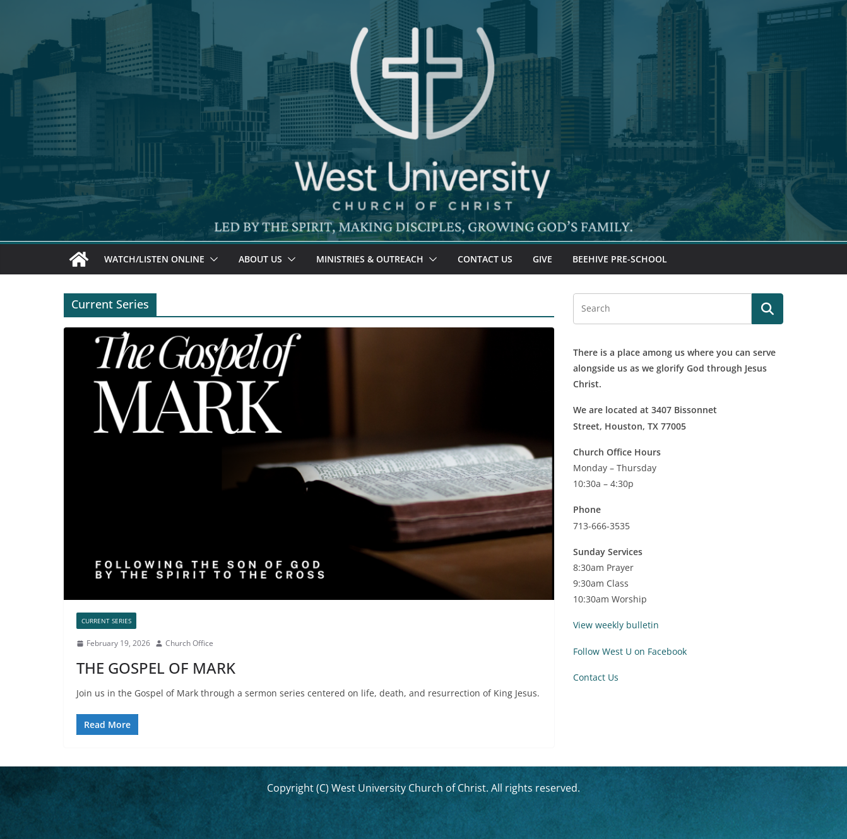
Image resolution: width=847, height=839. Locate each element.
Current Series (106, 620)
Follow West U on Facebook (630, 651)
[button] (211, 259)
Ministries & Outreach (370, 259)
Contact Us (485, 259)
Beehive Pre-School (619, 259)
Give (542, 259)
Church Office (189, 643)
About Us (260, 259)
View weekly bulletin (616, 625)
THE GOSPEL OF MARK (155, 667)
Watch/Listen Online (154, 259)
